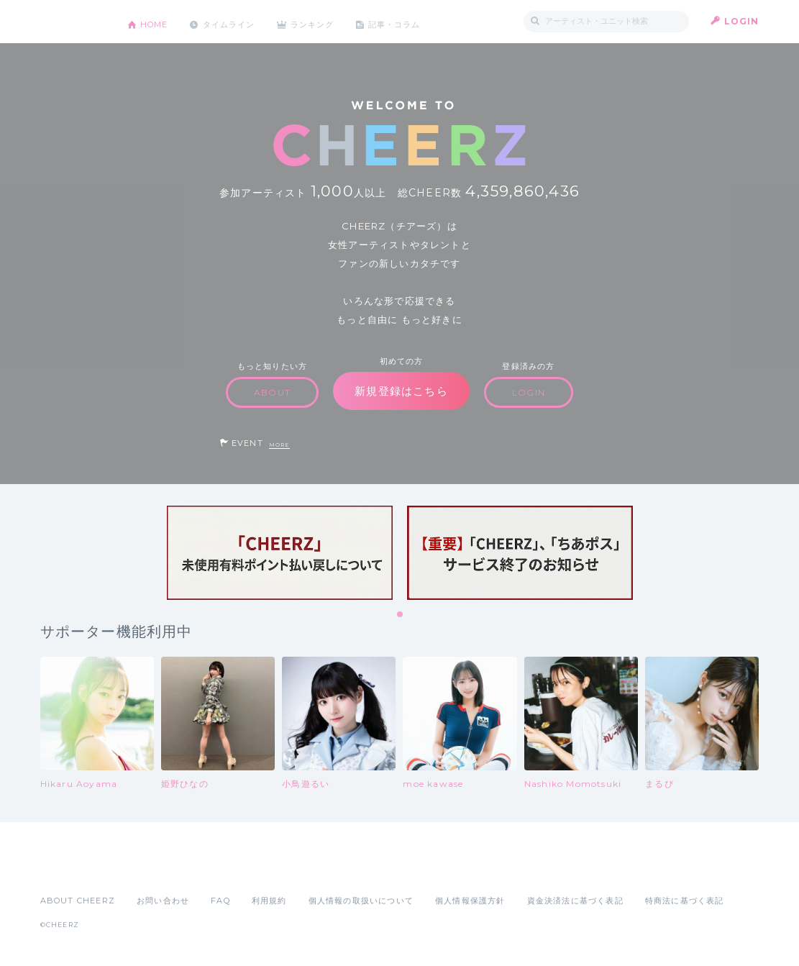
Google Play (150, 869)
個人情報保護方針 (470, 901)
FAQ (220, 901)
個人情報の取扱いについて (361, 901)
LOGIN (741, 21)
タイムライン (237, 21)
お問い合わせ (163, 901)
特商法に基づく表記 (684, 901)
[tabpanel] (280, 553)
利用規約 (269, 901)
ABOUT (272, 392)
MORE (279, 445)
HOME (157, 21)
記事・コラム (415, 21)
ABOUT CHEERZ (77, 901)
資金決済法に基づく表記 (575, 901)
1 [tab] (400, 615)
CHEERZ (73, 22)
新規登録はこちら (401, 391)
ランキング (328, 21)
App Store (73, 869)
